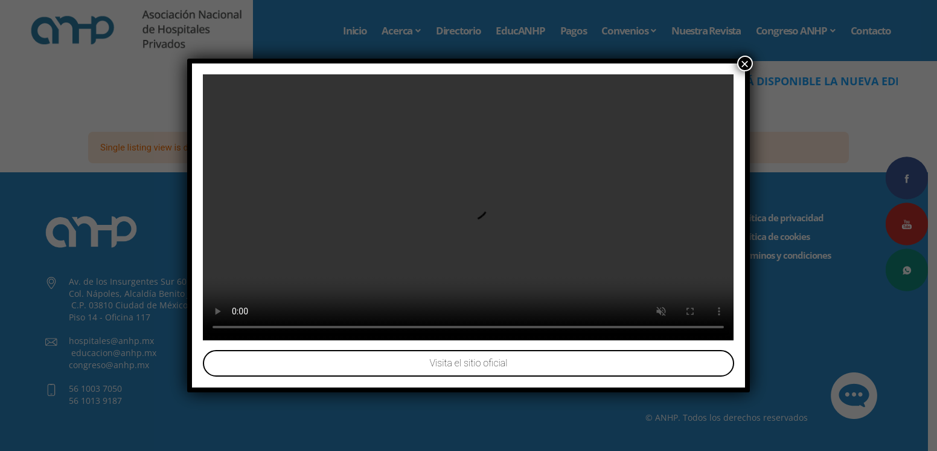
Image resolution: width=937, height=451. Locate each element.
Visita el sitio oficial (468, 363)
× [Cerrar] (745, 63)
